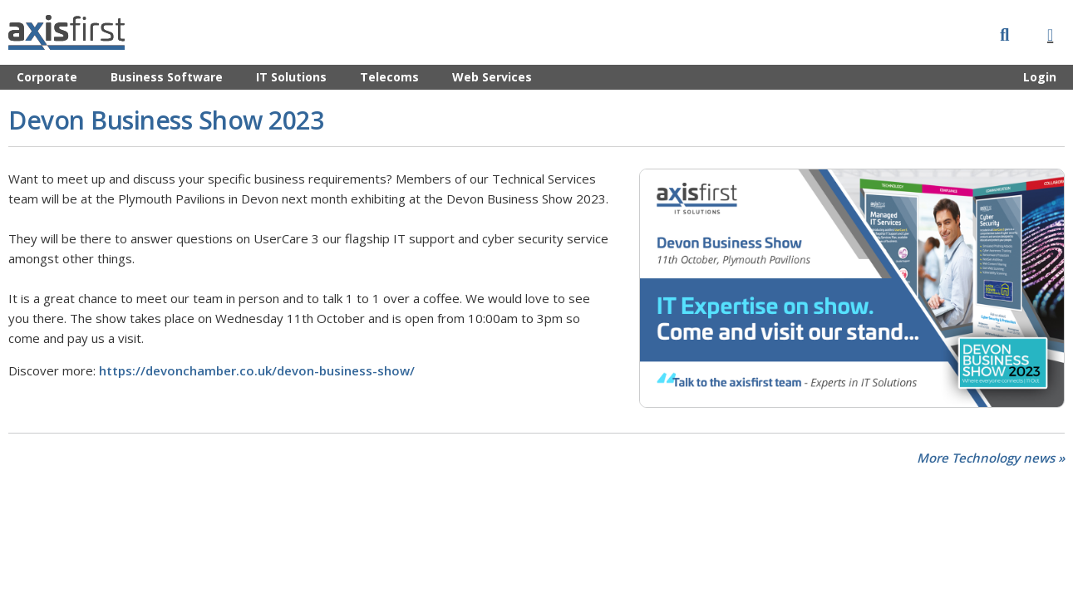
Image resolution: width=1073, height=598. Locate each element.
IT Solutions (291, 77)
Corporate (47, 77)
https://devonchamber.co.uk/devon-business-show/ (257, 370)
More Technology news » (991, 458)
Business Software (167, 77)
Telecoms (389, 77)
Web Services (492, 77)
